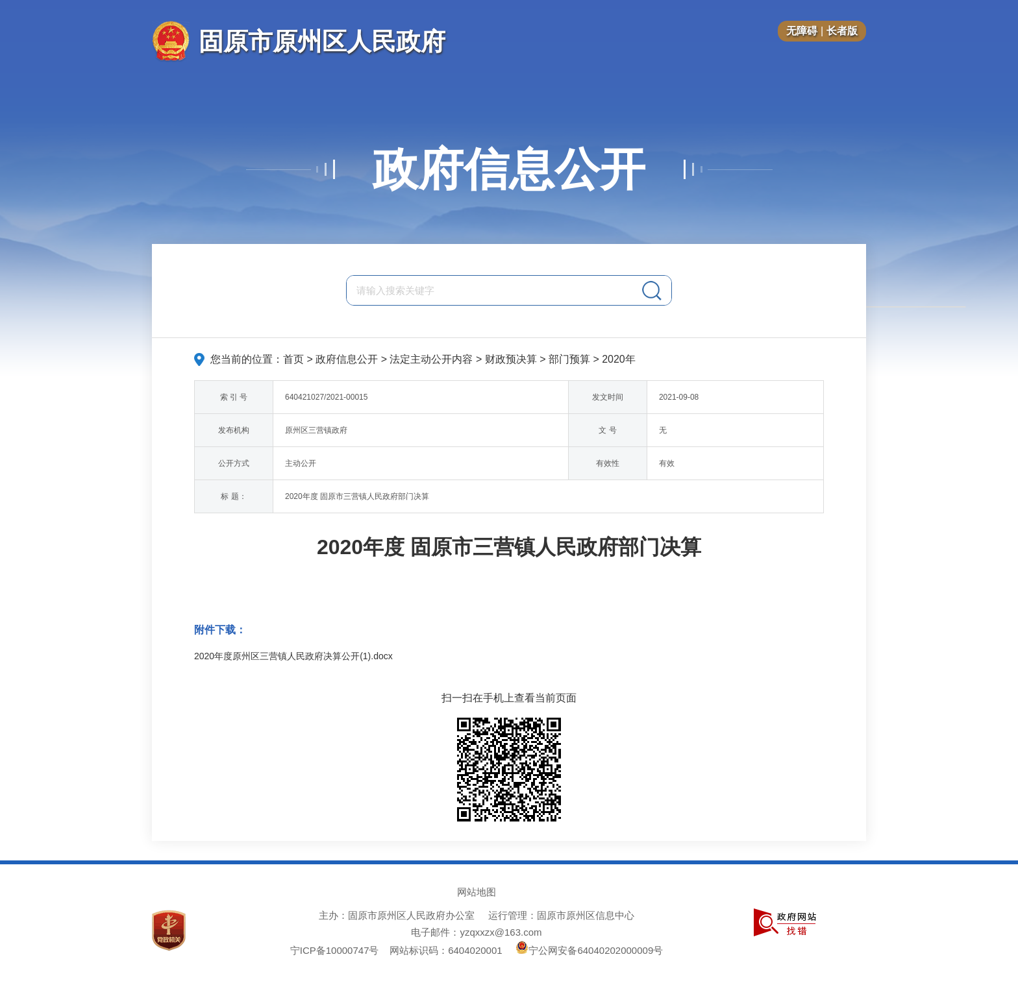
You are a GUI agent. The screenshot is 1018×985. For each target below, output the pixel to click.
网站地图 (476, 891)
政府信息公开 (509, 169)
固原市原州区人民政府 (322, 41)
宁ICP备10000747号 (334, 950)
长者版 (842, 30)
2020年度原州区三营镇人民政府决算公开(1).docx (293, 656)
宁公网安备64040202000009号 (589, 950)
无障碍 (801, 30)
